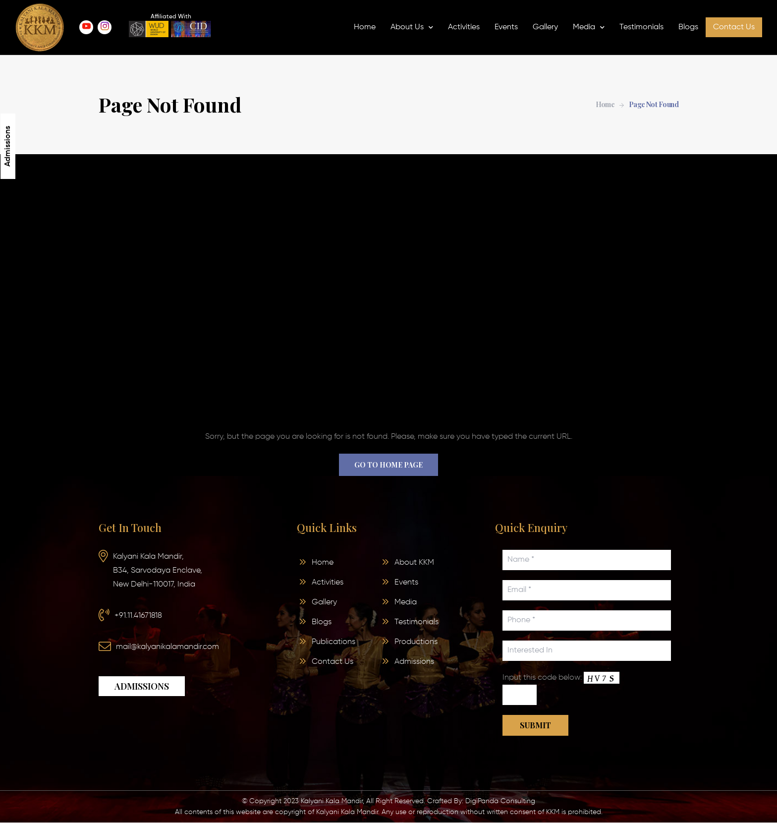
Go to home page (388, 465)
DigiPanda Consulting (500, 801)
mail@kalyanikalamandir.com (167, 647)
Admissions (8, 146)
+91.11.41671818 (138, 616)
